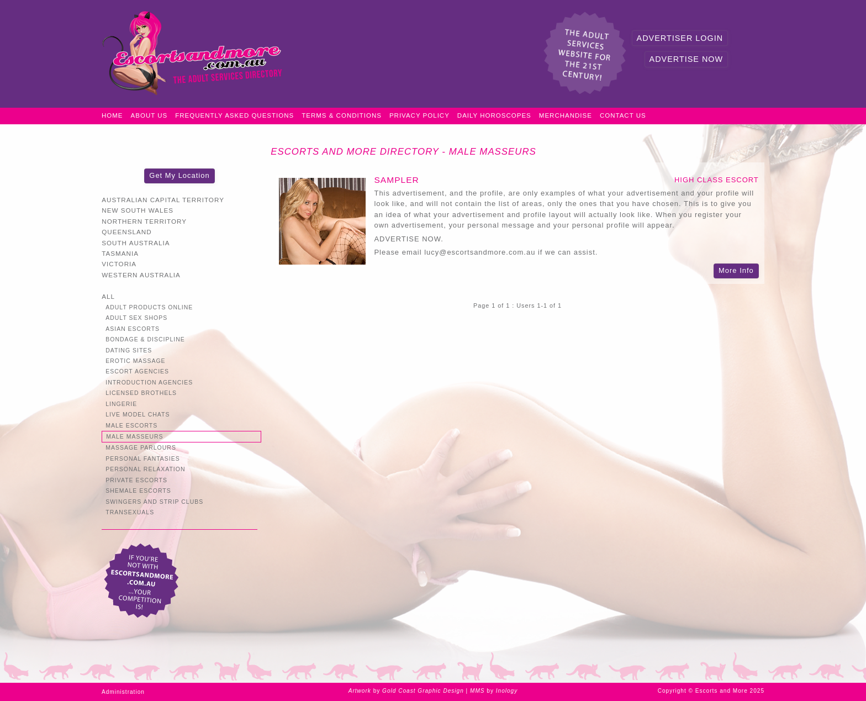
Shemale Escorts (138, 491)
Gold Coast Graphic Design (423, 691)
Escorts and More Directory (355, 151)
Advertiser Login (680, 38)
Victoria (119, 263)
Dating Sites (128, 350)
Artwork (359, 691)
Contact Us (623, 115)
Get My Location (179, 175)
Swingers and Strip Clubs (154, 502)
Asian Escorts (132, 329)
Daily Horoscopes (494, 115)
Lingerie (121, 404)
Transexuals (129, 512)
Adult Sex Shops (136, 318)
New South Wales (137, 210)
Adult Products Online (149, 307)
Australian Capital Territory (163, 199)
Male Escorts (131, 426)
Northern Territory (144, 221)
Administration (123, 692)
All (108, 296)
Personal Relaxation (145, 469)
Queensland (126, 231)
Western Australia (141, 274)
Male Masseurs (492, 151)
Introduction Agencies (149, 383)
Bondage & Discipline (145, 339)
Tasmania (120, 253)
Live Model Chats (137, 415)
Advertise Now (686, 59)
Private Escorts (136, 480)
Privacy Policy (419, 115)
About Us (149, 115)
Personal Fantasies (142, 459)
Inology (507, 691)
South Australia (136, 242)
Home (112, 115)
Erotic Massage (135, 361)
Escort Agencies (137, 371)
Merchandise (565, 115)
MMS (477, 691)
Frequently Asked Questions (234, 115)
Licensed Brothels (141, 393)
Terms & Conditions (342, 115)
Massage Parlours (140, 448)
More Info (736, 270)
